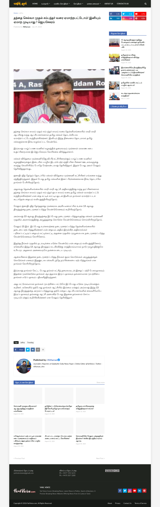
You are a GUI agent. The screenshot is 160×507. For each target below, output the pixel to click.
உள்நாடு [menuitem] (45, 4)
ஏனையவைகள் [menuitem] (93, 4)
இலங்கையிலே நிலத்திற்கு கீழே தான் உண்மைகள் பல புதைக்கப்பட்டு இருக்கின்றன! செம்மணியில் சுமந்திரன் (133, 71)
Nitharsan (53, 359)
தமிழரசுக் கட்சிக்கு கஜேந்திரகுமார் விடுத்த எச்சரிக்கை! (130, 57)
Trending (30, 343)
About (110, 503)
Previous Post (20, 458)
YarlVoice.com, (32, 503)
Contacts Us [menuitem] (123, 4)
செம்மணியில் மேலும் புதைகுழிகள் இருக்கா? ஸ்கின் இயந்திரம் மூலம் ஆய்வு (89, 438)
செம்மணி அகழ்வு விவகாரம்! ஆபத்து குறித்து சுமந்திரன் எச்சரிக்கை (25, 408)
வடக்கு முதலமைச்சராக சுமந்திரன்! (130, 94)
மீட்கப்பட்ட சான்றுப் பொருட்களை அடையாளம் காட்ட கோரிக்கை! (58, 437)
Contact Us (128, 503)
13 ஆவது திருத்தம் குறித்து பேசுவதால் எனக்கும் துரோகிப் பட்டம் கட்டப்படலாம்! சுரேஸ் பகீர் (133, 43)
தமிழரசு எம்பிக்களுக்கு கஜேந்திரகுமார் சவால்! (85, 407)
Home (16, 13)
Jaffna (21, 13)
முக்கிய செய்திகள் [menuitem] (61, 4)
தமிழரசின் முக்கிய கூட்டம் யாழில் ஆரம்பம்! (131, 84)
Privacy (117, 503)
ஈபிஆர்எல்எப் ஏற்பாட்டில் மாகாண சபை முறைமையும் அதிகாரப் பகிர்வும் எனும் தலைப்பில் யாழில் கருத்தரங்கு (27, 439)
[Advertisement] (59, 48)
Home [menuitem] (35, 4)
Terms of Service (140, 503)
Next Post (99, 458)
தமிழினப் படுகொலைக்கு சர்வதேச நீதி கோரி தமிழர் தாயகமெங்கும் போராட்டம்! (58, 408)
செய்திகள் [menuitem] (78, 4)
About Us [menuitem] (108, 4)
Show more (101, 382)
